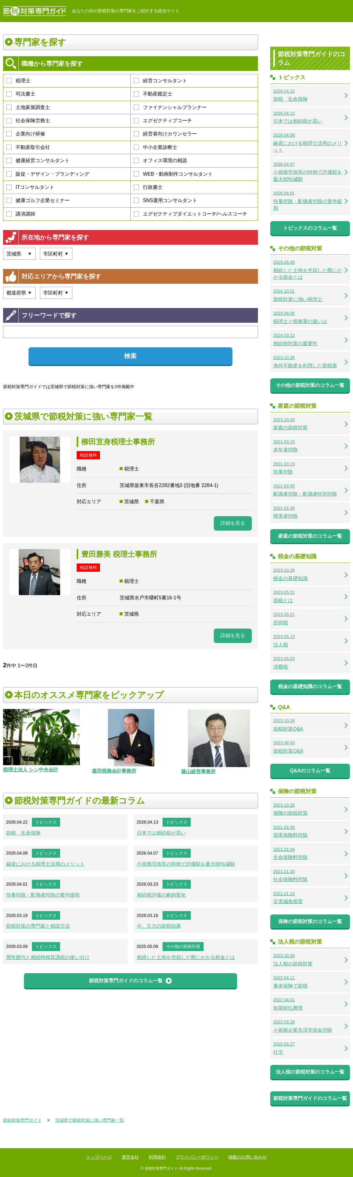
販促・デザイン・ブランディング (47, 174)
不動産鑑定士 (153, 93)
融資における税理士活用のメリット (45, 864)
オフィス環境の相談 (160, 160)
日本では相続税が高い (161, 833)
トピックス (46, 822)
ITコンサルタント (30, 187)
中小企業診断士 (155, 147)
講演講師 (20, 213)
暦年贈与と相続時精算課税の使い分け (48, 957)
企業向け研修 (25, 133)
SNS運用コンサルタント (165, 200)
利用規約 (157, 1157)
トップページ (99, 1157)
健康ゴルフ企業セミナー (38, 200)
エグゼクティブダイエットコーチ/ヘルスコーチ (190, 213)
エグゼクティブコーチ (163, 120)
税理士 (18, 80)
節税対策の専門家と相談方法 (38, 926)
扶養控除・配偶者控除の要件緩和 (43, 895)
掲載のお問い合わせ (247, 1157)
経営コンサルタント (160, 80)
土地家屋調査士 (28, 107)
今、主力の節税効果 (159, 926)
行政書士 (148, 187)
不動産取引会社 (28, 147)
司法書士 (20, 93)
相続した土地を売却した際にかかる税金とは (186, 957)
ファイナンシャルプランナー (170, 107)
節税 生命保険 (23, 833)
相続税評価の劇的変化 (161, 895)
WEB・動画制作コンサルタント (173, 174)
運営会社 (130, 1157)
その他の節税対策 (183, 946)
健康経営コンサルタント (38, 160)
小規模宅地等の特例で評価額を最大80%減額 (186, 864)
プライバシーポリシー (196, 1157)
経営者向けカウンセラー (165, 133)
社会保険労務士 (28, 120)
